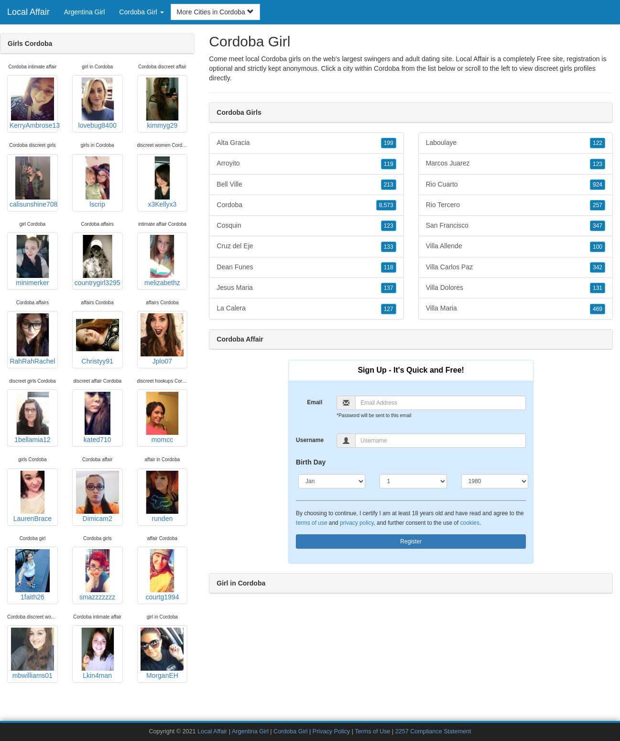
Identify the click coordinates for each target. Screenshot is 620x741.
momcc (162, 417)
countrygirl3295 (97, 261)
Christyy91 (97, 339)
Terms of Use (372, 731)
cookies (469, 523)
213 (388, 184)
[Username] (440, 440)
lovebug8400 (97, 103)
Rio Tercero (515, 205)
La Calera (306, 308)
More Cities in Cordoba (215, 12)
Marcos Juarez (515, 163)
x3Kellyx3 (162, 182)
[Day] (413, 481)
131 (597, 288)
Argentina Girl (84, 12)
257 (597, 205)
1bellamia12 (32, 417)
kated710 (97, 417)
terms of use (311, 523)
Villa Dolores (515, 288)
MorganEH (162, 653)
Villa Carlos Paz (515, 267)
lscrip (97, 182)
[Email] (440, 403)
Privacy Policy (331, 731)
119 (388, 164)
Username (310, 440)
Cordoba (387, 68)
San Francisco (515, 226)
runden (162, 496)
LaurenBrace (32, 496)
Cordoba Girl (290, 731)
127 (388, 309)
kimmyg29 (162, 103)
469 (597, 309)
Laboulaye (515, 143)
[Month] (331, 481)
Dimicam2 (97, 496)
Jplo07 (162, 339)
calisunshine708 (33, 182)
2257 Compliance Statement (433, 731)
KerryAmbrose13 (34, 103)
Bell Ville (306, 184)
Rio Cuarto (515, 184)
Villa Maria (515, 308)
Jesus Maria (306, 288)
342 (597, 267)
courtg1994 (162, 575)
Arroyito (306, 163)
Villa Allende (515, 246)
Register (411, 541)
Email (314, 402)
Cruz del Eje (306, 246)
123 (388, 225)
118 (388, 267)
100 (597, 246)
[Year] (494, 481)
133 (388, 246)
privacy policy (356, 523)
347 (597, 225)
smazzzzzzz (97, 575)
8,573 (386, 205)
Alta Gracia (306, 143)
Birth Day (311, 462)
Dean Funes (306, 267)
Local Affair (28, 12)
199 (388, 143)
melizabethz (162, 261)
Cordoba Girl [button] (141, 12)
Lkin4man (97, 653)
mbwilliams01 (32, 653)
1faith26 (32, 575)
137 (388, 288)
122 (597, 143)
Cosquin (306, 226)
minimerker (32, 261)
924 (597, 184)
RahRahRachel (32, 339)
